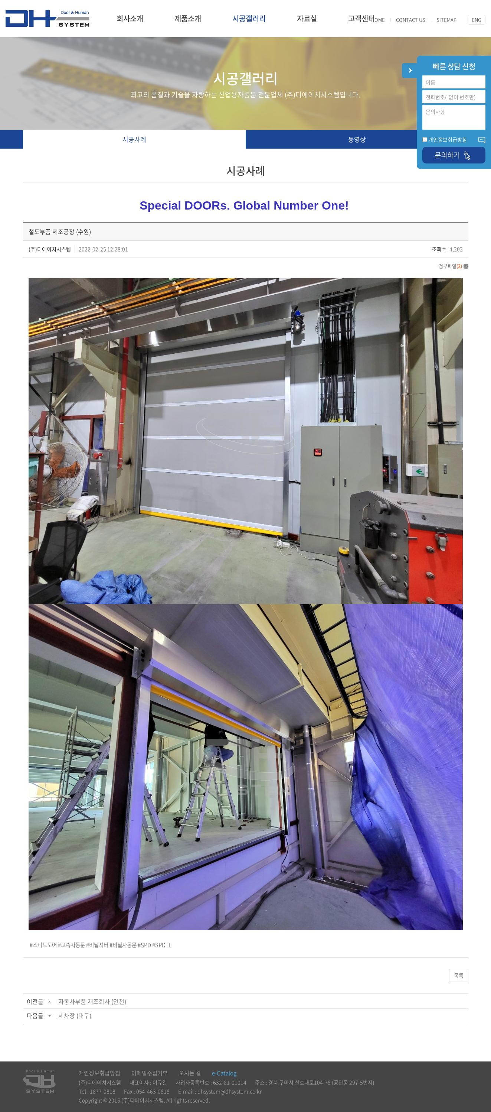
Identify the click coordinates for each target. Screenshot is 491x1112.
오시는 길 (190, 1073)
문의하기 (454, 155)
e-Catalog (224, 1073)
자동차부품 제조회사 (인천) (92, 1001)
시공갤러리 (249, 18)
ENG (476, 19)
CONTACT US (410, 19)
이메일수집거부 (149, 1073)
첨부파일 (453, 265)
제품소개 (187, 18)
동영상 (357, 139)
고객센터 (361, 18)
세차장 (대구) (74, 1015)
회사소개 (130, 18)
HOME (378, 19)
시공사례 (134, 139)
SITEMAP (446, 19)
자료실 (307, 18)
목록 (459, 975)
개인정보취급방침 (447, 139)
